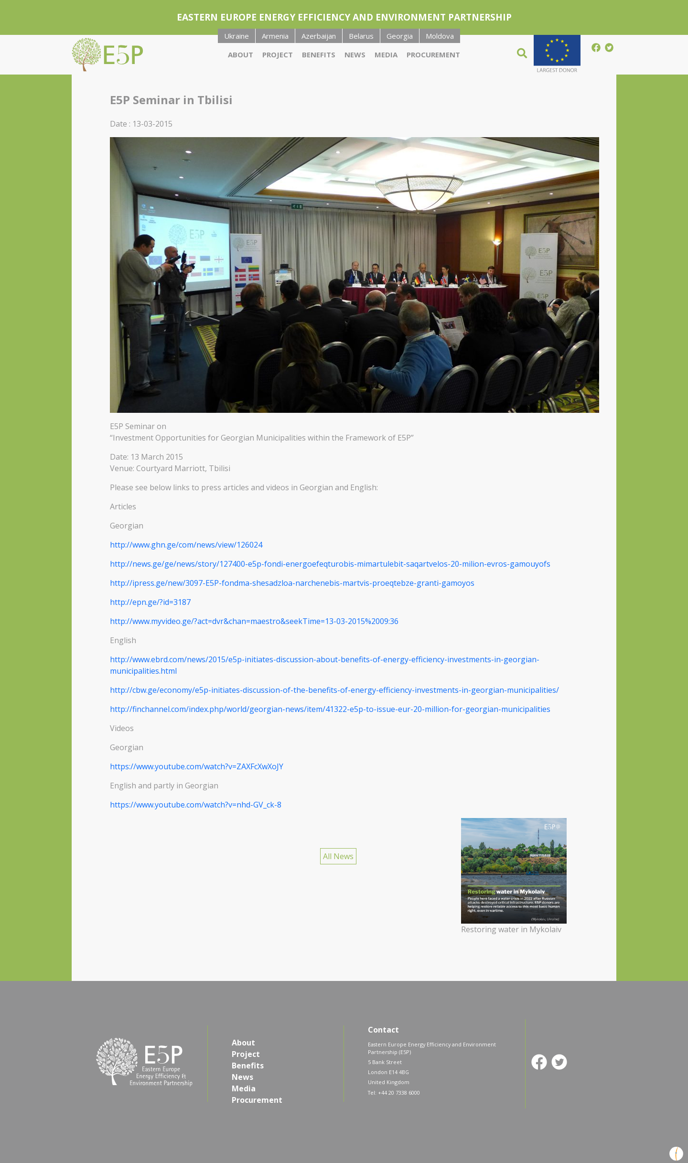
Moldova (440, 36)
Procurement (433, 54)
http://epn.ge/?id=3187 (150, 602)
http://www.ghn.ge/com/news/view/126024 (186, 544)
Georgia (400, 36)
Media (386, 54)
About (240, 54)
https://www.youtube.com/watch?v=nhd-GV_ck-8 (195, 804)
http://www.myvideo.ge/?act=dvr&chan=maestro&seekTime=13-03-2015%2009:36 (254, 621)
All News (338, 856)
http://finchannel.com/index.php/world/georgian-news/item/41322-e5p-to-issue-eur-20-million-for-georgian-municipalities (330, 709)
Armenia (275, 36)
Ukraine (236, 36)
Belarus (361, 36)
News (355, 54)
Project (277, 54)
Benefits (318, 54)
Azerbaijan (318, 36)
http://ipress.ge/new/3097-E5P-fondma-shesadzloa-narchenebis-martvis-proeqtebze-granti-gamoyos (292, 583)
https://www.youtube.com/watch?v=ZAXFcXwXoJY (196, 766)
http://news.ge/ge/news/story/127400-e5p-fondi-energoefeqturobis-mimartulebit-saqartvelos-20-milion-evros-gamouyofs (330, 564)
